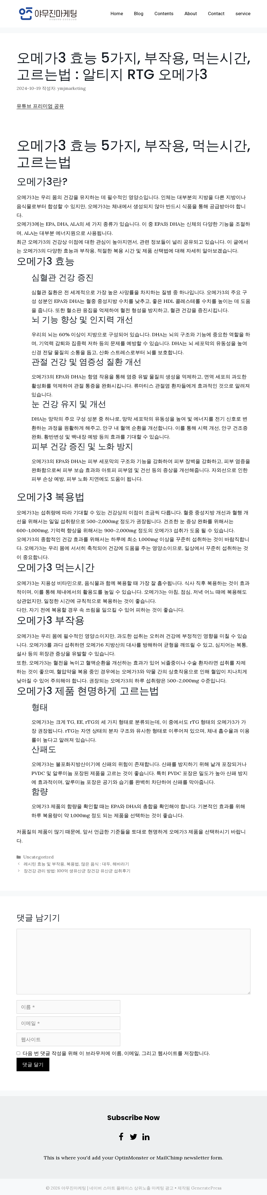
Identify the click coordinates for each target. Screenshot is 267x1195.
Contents (163, 13)
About (191, 13)
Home (117, 13)
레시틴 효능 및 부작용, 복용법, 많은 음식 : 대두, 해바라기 (76, 862)
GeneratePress (206, 1185)
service (243, 13)
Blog (138, 13)
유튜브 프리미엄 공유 (40, 105)
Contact (216, 13)
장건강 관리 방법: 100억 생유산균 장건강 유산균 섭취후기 (76, 868)
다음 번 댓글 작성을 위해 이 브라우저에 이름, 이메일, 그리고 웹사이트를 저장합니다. (116, 1051)
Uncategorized (38, 855)
